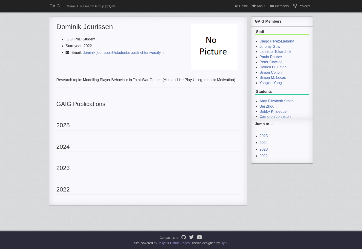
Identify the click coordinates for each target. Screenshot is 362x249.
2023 (263, 149)
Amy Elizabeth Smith (276, 101)
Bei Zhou (266, 106)
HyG (224, 243)
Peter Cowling (271, 62)
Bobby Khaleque (273, 111)
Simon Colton (270, 72)
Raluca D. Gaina (273, 67)
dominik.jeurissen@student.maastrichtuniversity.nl (123, 53)
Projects (301, 6)
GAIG (54, 6)
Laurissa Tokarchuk (275, 52)
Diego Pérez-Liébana (276, 41)
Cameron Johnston (275, 116)
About (258, 6)
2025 (263, 136)
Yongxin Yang (270, 83)
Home (241, 6)
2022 (263, 156)
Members (279, 6)
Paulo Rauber (270, 57)
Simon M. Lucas (272, 77)
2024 (263, 143)
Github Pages (180, 243)
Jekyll (162, 243)
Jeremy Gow (269, 47)
